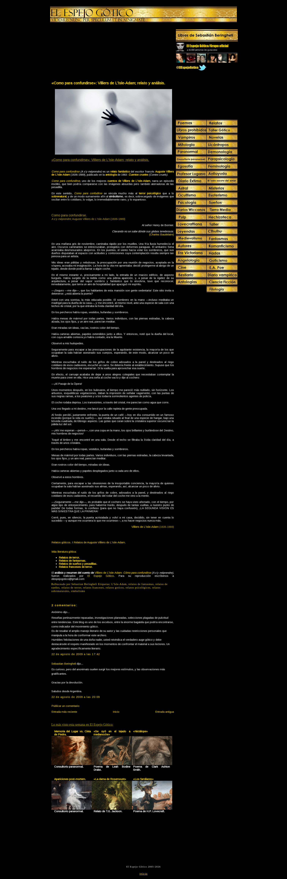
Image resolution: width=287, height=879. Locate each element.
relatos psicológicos (138, 587)
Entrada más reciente (64, 711)
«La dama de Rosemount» (110, 779)
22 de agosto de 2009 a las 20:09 (75, 696)
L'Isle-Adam (119, 584)
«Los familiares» (143, 779)
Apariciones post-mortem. (70, 779)
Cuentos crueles (138, 174)
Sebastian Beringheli (63, 663)
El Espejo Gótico (100, 575)
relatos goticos (115, 587)
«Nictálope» (140, 731)
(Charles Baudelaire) (161, 234)
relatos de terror (71, 587)
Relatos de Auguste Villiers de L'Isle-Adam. (100, 542)
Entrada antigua (164, 711)
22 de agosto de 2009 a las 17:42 (75, 654)
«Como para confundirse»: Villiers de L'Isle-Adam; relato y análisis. (108, 83)
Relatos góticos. (61, 542)
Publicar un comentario (65, 705)
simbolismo (78, 591)
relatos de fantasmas (141, 584)
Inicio (116, 711)
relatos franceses (93, 587)
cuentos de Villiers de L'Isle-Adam (128, 180)
